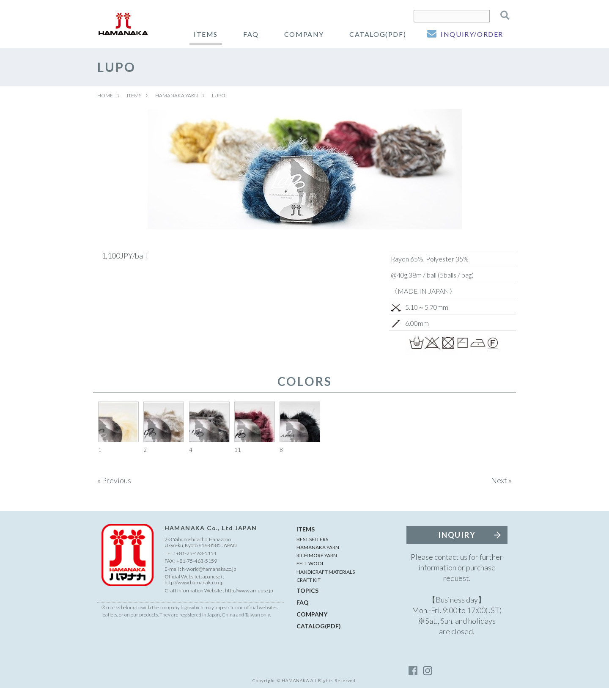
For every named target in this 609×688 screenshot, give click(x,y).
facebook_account (413, 670)
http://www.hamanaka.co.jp (194, 582)
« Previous (114, 480)
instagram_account (427, 670)
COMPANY (304, 34)
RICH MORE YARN (316, 555)
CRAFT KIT (308, 580)
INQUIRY (457, 534)
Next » (501, 480)
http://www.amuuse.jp (249, 590)
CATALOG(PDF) (377, 34)
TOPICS (307, 590)
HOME (105, 95)
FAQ (251, 34)
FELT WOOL (310, 563)
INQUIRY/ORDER (472, 34)
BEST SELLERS (312, 539)
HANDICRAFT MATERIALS (325, 572)
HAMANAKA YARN (176, 95)
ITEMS (206, 34)
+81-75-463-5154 (196, 553)
